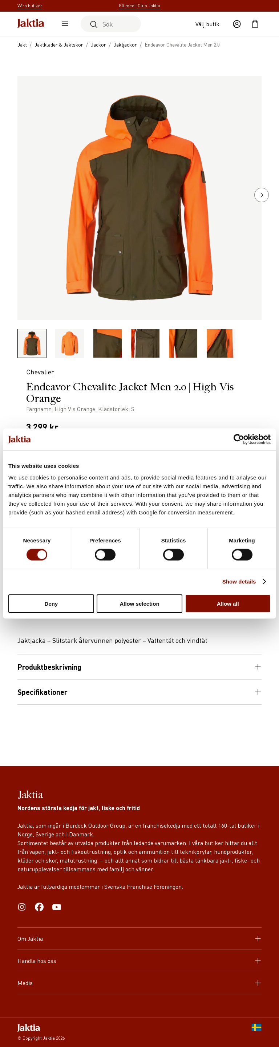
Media (139, 983)
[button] (261, 195)
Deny (51, 603)
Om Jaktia (139, 938)
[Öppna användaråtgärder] (237, 24)
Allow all (228, 603)
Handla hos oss (139, 960)
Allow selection (139, 603)
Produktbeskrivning (139, 666)
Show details (239, 581)
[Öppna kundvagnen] (255, 24)
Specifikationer (139, 692)
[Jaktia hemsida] (30, 23)
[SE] (256, 1032)
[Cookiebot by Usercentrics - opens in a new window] (239, 439)
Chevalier (40, 371)
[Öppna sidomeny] (63, 24)
